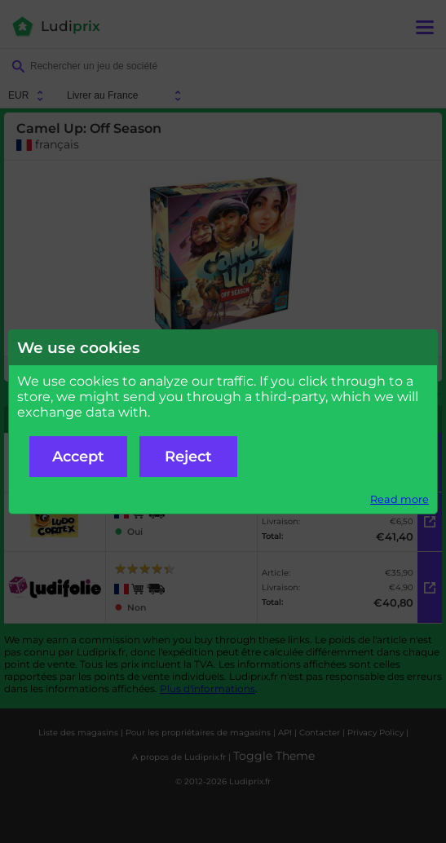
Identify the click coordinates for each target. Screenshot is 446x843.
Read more (399, 499)
